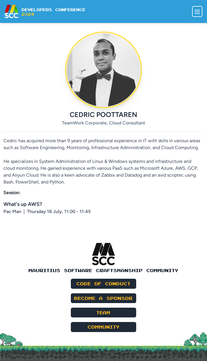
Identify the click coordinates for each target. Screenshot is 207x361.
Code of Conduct (104, 283)
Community (104, 326)
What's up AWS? (22, 204)
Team (103, 312)
